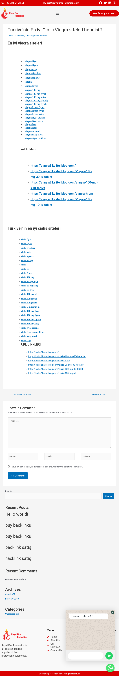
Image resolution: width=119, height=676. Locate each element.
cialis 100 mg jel (29, 294)
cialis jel (25, 269)
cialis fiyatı (26, 243)
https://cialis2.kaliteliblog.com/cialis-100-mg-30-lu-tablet (57, 356)
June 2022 (10, 594)
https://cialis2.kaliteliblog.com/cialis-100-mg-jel (52, 373)
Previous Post (22, 394)
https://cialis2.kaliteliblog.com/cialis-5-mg (49, 360)
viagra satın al (32, 131)
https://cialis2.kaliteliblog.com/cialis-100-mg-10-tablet (55, 369)
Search (8, 491)
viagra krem (31, 85)
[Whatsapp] (110, 668)
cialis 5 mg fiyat (29, 298)
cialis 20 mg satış (29, 285)
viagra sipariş (32, 77)
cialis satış (26, 252)
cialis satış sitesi (29, 336)
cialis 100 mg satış (30, 323)
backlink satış (18, 547)
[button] (57, 13)
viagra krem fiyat (34, 110)
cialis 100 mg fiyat (30, 311)
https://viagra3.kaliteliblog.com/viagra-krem (62, 193)
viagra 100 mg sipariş (36, 100)
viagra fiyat (31, 61)
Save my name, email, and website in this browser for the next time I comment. (47, 466)
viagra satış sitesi (34, 134)
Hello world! (16, 514)
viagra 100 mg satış (35, 97)
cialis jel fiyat (27, 290)
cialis (23, 264)
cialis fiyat (26, 239)
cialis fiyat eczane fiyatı (32, 332)
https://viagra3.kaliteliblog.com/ (53, 165)
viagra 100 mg (32, 89)
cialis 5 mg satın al (30, 307)
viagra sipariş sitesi (35, 138)
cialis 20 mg (27, 260)
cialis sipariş (27, 256)
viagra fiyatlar (32, 73)
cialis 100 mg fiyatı (30, 315)
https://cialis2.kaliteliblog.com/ (43, 352)
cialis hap (26, 340)
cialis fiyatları (28, 248)
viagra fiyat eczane (35, 117)
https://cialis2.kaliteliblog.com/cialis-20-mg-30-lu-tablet (56, 364)
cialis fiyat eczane (30, 328)
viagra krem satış (34, 114)
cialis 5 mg (26, 273)
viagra (28, 81)
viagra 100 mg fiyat (35, 93)
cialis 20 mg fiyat (29, 281)
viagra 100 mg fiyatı (35, 103)
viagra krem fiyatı (34, 107)
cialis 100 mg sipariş (31, 319)
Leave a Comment (16, 35)
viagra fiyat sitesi (34, 121)
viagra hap (30, 124)
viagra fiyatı (31, 65)
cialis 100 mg (27, 277)
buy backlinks (18, 525)
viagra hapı (31, 127)
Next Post (98, 394)
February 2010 (12, 598)
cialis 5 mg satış (29, 302)
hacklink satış (18, 558)
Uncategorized (33, 35)
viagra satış (31, 69)
